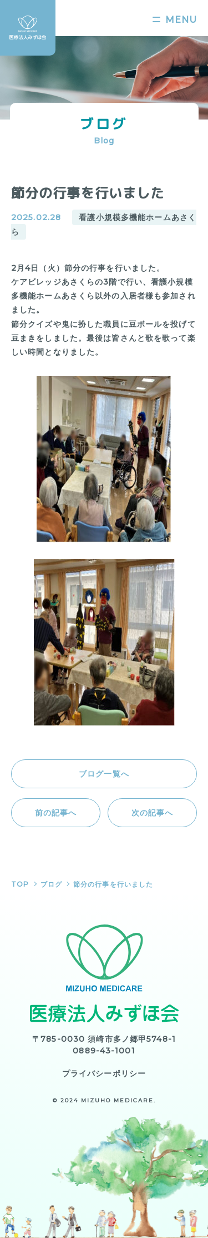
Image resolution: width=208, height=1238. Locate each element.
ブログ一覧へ (104, 774)
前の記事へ (56, 813)
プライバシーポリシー (104, 1073)
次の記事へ (152, 813)
